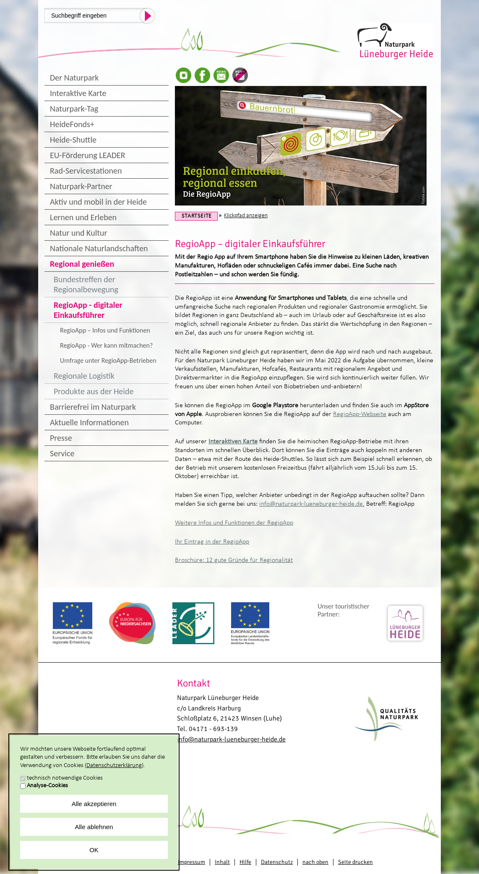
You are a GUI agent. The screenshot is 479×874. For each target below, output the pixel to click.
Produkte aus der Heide (93, 391)
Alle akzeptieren (94, 803)
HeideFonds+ (72, 124)
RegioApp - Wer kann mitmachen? (106, 345)
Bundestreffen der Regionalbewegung (86, 284)
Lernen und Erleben (83, 217)
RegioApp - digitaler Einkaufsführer (88, 310)
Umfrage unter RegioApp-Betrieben (108, 360)
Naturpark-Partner (81, 186)
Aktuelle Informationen (89, 422)
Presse (61, 438)
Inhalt (222, 862)
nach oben (315, 862)
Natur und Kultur (78, 233)
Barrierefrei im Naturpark (93, 407)
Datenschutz (277, 862)
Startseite (197, 216)
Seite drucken (355, 862)
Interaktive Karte (78, 93)
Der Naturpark (74, 78)
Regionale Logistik (84, 376)
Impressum (191, 862)
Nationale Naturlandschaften (99, 248)
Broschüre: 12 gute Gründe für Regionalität (234, 560)
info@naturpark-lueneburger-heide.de (311, 504)
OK (94, 849)
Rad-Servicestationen (86, 171)
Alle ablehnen (94, 826)
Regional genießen (82, 264)
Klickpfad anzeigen (246, 216)
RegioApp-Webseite (359, 414)
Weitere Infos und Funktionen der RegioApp (234, 523)
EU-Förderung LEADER (87, 155)
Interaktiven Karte (233, 441)
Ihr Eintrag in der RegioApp (212, 541)
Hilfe (245, 862)
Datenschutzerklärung (114, 765)
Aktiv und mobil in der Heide (98, 202)
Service (62, 453)
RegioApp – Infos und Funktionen (105, 330)
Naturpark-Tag (74, 109)
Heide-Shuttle (73, 140)
